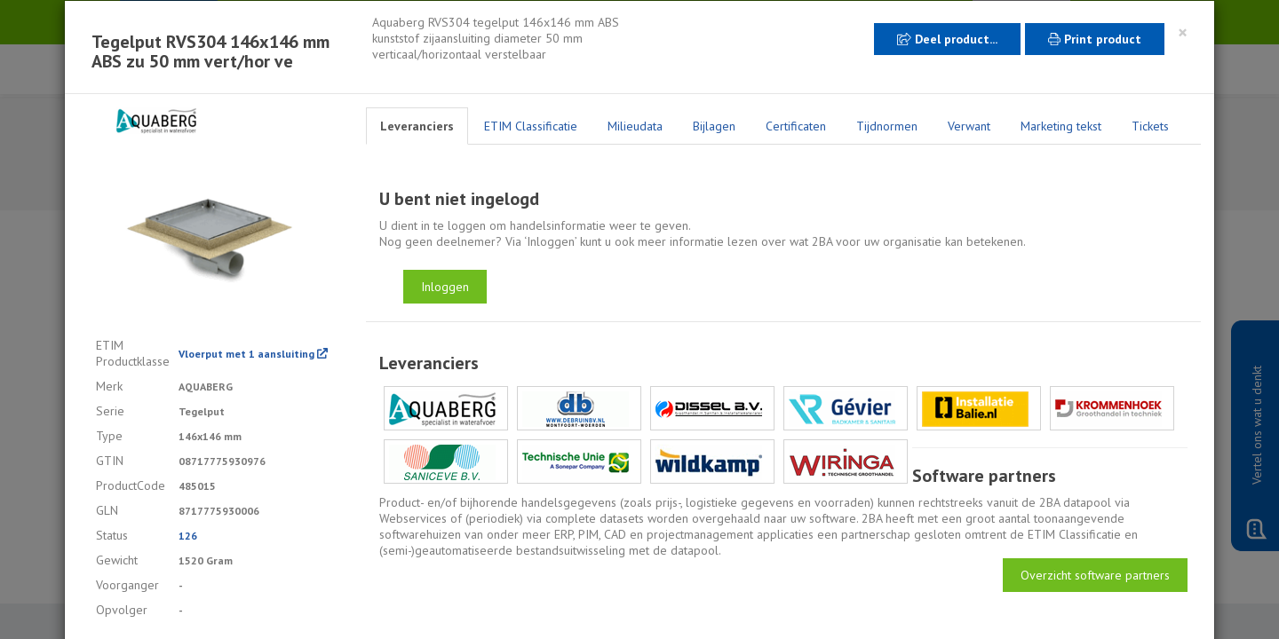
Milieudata (635, 126)
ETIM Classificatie (530, 126)
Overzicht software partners (1095, 575)
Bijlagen (714, 126)
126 (188, 535)
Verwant (969, 126)
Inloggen (445, 287)
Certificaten (796, 126)
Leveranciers (417, 126)
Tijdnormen (887, 126)
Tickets (1150, 126)
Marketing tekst (1061, 126)
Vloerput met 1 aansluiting (253, 353)
